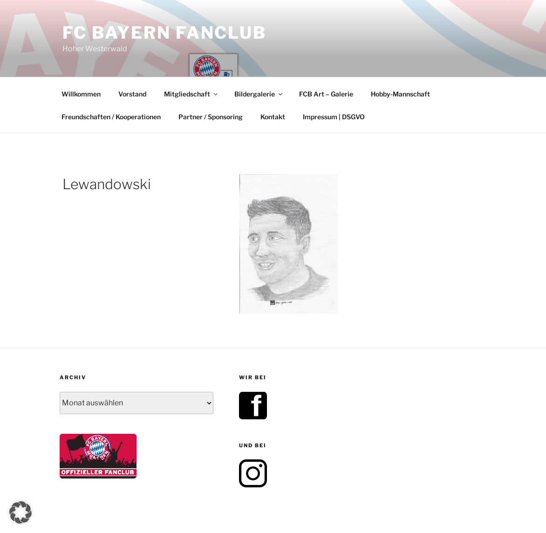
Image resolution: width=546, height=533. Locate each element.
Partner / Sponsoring (210, 117)
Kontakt (272, 117)
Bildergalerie (259, 94)
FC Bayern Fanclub (164, 32)
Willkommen (81, 94)
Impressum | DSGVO (334, 117)
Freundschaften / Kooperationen (111, 117)
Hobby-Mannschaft (400, 94)
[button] (20, 512)
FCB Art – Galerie (326, 94)
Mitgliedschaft (191, 94)
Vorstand (132, 94)
